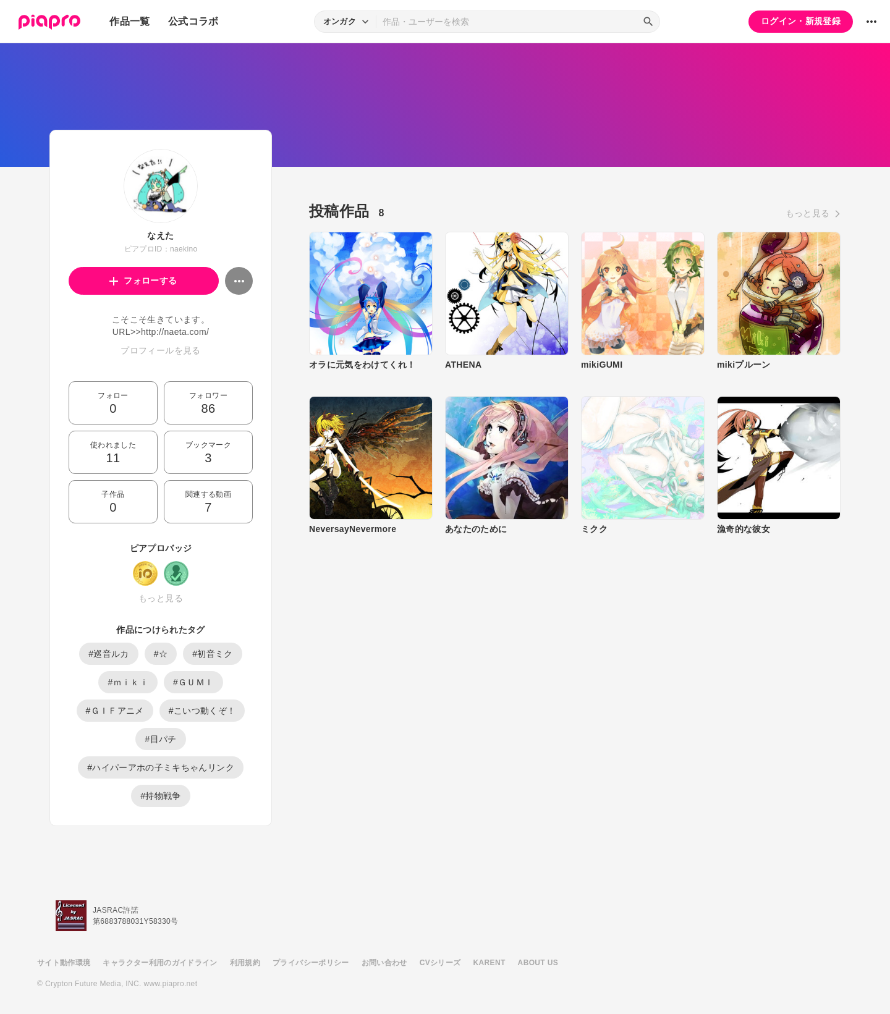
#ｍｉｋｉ (128, 682)
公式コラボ (193, 21)
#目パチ (160, 739)
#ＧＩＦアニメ (115, 711)
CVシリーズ (440, 962)
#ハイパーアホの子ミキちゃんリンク (160, 767)
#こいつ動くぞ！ (202, 711)
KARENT (489, 962)
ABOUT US (538, 962)
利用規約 (245, 962)
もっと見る (160, 598)
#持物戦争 (160, 796)
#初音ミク (212, 654)
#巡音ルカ (108, 654)
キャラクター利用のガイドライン (160, 962)
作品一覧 (129, 21)
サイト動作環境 (63, 962)
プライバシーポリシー (311, 962)
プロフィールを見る (160, 350)
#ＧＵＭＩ (193, 682)
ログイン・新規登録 (801, 21)
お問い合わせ (384, 962)
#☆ (161, 654)
